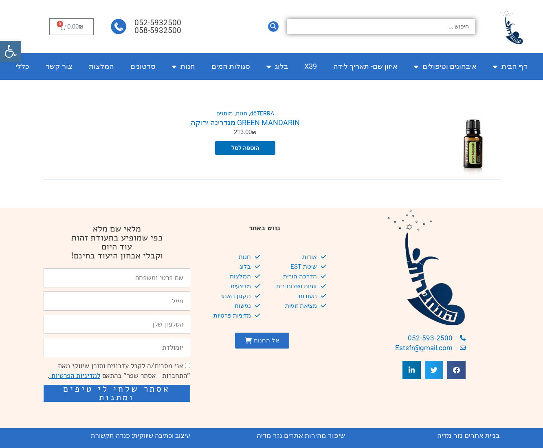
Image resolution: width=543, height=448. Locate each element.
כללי (22, 66)
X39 (310, 66)
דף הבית (510, 66)
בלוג (277, 66)
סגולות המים (230, 66)
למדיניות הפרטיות (74, 375)
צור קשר (59, 66)
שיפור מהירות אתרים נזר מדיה (301, 435)
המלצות (101, 66)
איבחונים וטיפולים (445, 66)
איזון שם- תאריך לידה (365, 66)
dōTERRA (263, 113)
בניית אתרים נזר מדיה (468, 435)
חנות (183, 66)
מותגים (223, 113)
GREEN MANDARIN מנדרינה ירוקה (245, 122)
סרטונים (143, 66)
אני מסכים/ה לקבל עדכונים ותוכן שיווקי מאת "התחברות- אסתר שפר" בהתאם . (118, 370)
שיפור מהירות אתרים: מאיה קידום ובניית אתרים (121, 413)
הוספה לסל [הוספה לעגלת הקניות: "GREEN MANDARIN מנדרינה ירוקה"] (245, 148)
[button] (10, 51)
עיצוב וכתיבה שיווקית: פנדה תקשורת (140, 435)
